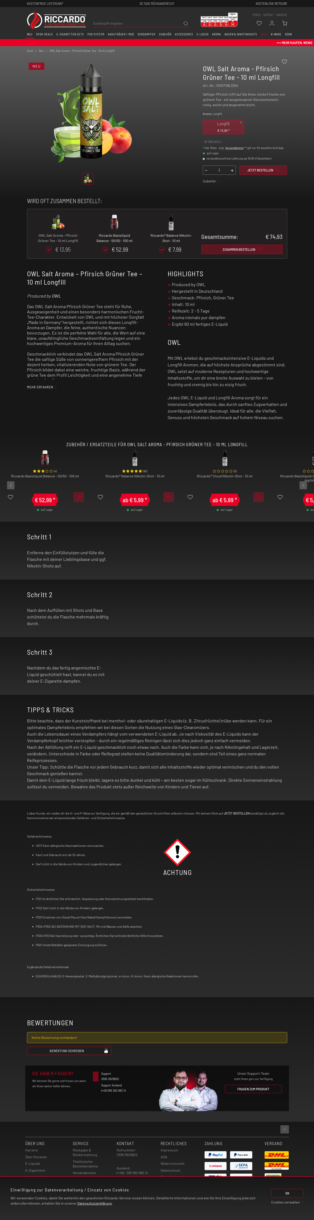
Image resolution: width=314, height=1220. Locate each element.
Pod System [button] (95, 34)
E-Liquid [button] (203, 34)
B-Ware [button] (276, 34)
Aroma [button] (216, 34)
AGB (164, 1157)
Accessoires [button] (184, 34)
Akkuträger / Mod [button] (121, 34)
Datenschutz (170, 1170)
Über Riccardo (36, 1157)
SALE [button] (264, 34)
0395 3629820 (127, 1155)
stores (256, 15)
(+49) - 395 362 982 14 (132, 1173)
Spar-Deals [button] (44, 34)
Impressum (169, 1150)
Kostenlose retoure (271, 3)
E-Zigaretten (35, 1170)
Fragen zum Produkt (253, 1089)
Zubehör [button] (165, 34)
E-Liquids (32, 1163)
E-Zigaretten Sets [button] (70, 34)
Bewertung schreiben (79, 1050)
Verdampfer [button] (146, 34)
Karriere (281, 15)
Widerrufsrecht (173, 1163)
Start (30, 51)
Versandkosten (234, 148)
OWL (56, 295)
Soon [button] (288, 34)
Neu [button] (30, 34)
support (268, 15)
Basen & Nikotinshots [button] (241, 34)
